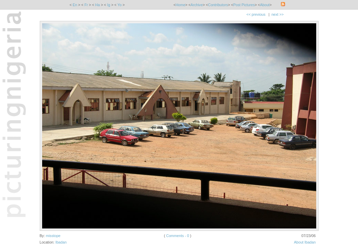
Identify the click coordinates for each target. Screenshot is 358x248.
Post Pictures (244, 5)
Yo (120, 5)
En (75, 5)
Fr (86, 5)
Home (180, 5)
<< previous (256, 14)
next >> (277, 14)
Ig (108, 5)
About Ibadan (305, 242)
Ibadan (61, 242)
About (265, 5)
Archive (196, 5)
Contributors (218, 5)
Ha (97, 5)
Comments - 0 (177, 236)
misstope (53, 236)
